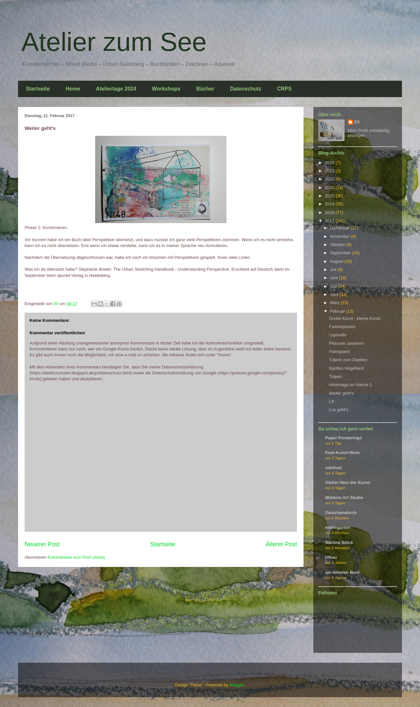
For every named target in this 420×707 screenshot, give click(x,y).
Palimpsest (339, 351)
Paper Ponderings (343, 437)
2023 (330, 170)
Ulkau (331, 557)
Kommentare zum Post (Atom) (76, 557)
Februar (338, 311)
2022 (330, 179)
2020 (330, 195)
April (335, 294)
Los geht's (338, 409)
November (340, 236)
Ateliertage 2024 (116, 89)
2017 (330, 220)
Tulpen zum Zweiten (348, 359)
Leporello (337, 334)
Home (73, 89)
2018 (330, 212)
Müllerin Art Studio (344, 497)
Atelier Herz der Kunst (347, 482)
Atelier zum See (114, 41)
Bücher (205, 89)
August (337, 261)
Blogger (236, 684)
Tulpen (335, 376)
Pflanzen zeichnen (346, 343)
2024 (330, 162)
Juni (334, 277)
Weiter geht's (341, 393)
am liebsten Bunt (342, 572)
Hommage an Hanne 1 (350, 384)
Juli (334, 269)
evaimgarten (337, 527)
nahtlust (333, 467)
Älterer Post (281, 544)
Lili (331, 401)
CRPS (284, 89)
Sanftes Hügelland (346, 368)
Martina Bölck (339, 542)
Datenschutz (245, 89)
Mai (334, 286)
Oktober (338, 244)
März (335, 302)
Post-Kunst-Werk (342, 452)
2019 (330, 203)
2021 (330, 187)
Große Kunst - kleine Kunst (354, 318)
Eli (357, 121)
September (341, 252)
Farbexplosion (342, 326)
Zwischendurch (340, 512)
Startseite (38, 89)
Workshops (166, 89)
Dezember (340, 227)
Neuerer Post (42, 544)
